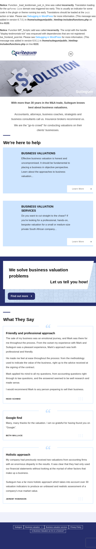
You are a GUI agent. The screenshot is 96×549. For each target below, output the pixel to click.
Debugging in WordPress (40, 16)
